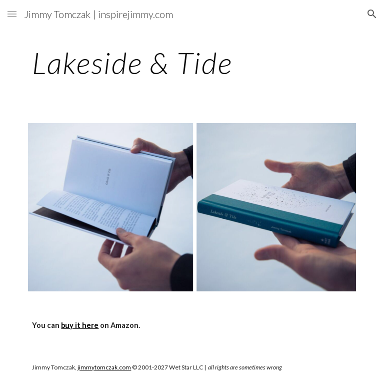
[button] (12, 14)
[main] (192, 62)
